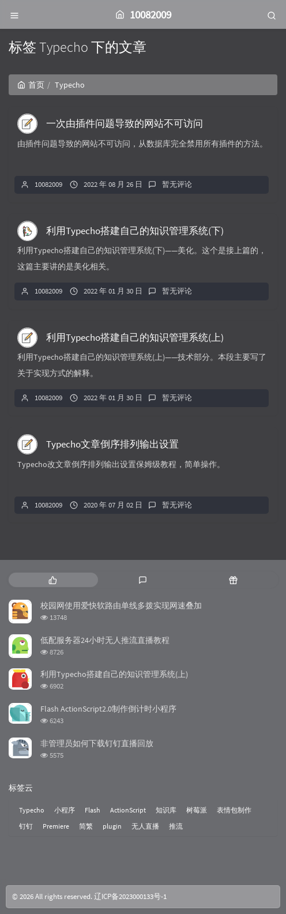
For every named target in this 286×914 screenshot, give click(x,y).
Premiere (56, 826)
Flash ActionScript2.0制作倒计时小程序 (108, 709)
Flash (92, 810)
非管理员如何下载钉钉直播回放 (96, 743)
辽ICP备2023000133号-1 (130, 896)
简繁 (86, 826)
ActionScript (128, 810)
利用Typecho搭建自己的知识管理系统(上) (135, 337)
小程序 (64, 810)
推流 (176, 826)
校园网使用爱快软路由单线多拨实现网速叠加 (121, 605)
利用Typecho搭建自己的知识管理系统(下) (135, 230)
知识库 (166, 810)
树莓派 (196, 810)
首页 (30, 85)
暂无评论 (177, 184)
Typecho (31, 810)
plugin (112, 826)
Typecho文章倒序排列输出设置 (112, 444)
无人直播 (145, 826)
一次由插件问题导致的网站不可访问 (124, 123)
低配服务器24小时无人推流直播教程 (105, 640)
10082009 (48, 184)
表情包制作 (234, 810)
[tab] (52, 579)
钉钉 (26, 826)
